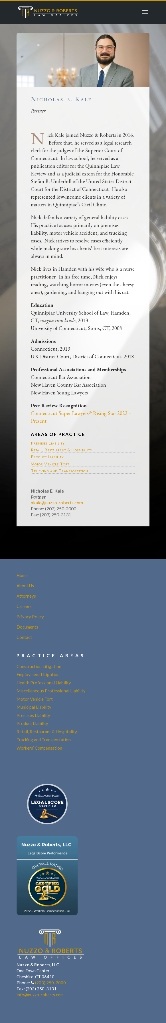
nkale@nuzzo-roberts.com (57, 502)
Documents (27, 626)
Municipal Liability (34, 707)
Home (22, 575)
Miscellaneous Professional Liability (51, 690)
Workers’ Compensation (39, 748)
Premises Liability (48, 443)
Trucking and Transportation (59, 470)
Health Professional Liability (44, 682)
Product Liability (47, 456)
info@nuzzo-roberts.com (40, 994)
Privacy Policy (30, 616)
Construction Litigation (39, 666)
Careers (24, 606)
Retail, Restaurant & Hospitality (61, 449)
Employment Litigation (38, 674)
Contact (24, 637)
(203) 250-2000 (50, 982)
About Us (25, 585)
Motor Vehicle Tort (50, 463)
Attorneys (26, 596)
